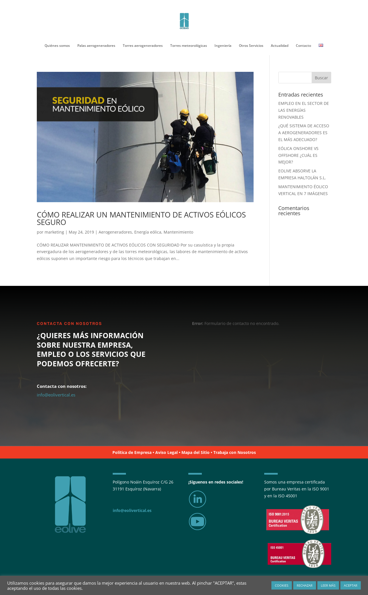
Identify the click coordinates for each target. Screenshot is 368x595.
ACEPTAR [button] (350, 585)
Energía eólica (147, 232)
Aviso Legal (166, 452)
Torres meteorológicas (188, 46)
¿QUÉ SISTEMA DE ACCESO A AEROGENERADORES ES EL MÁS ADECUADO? (303, 132)
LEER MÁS (328, 585)
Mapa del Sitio (195, 452)
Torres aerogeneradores (143, 46)
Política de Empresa (132, 452)
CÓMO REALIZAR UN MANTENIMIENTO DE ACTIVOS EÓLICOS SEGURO (141, 218)
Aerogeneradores (115, 232)
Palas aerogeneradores (96, 46)
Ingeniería (222, 46)
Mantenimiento (178, 232)
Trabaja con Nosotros (234, 452)
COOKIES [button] (281, 585)
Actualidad (279, 46)
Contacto (303, 46)
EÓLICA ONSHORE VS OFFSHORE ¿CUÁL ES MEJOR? (298, 155)
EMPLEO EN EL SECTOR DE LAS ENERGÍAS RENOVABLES (303, 110)
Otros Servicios (251, 46)
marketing (54, 232)
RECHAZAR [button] (305, 585)
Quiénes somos (57, 46)
